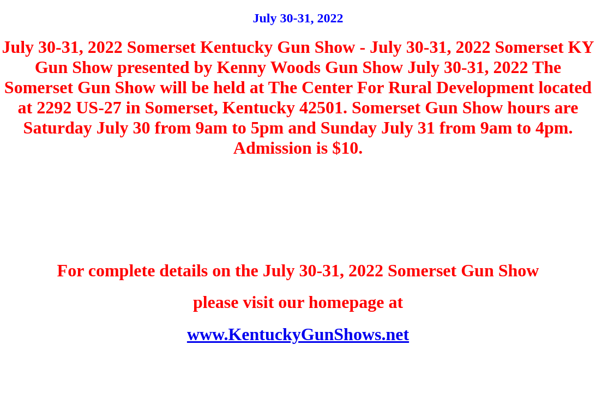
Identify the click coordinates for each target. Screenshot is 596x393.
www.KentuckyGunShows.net (298, 334)
